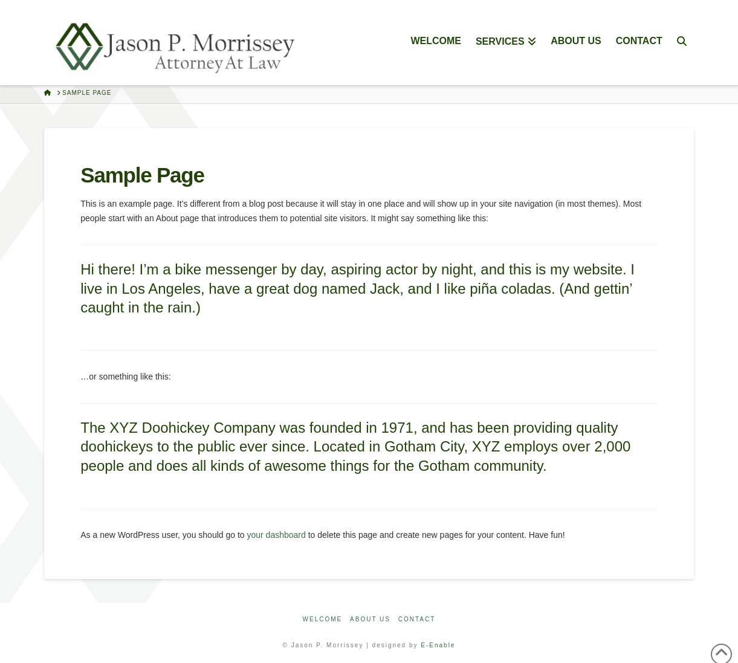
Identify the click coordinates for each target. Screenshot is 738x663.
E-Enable (438, 645)
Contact (417, 619)
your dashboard (276, 535)
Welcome (323, 619)
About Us (370, 619)
